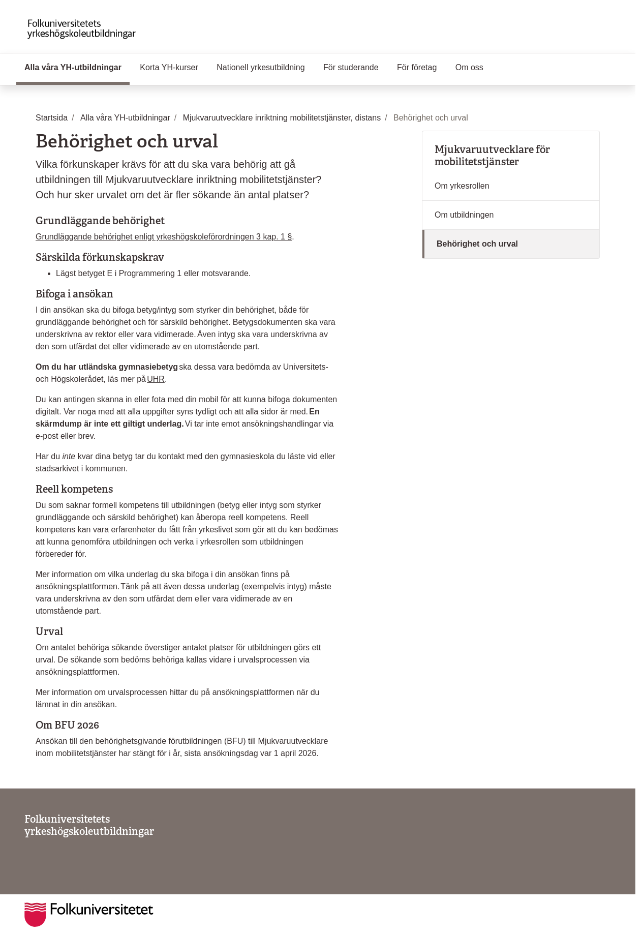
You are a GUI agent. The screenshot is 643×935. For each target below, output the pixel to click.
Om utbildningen (464, 214)
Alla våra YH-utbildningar (77, 67)
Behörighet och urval (477, 243)
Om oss (469, 67)
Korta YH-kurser (169, 67)
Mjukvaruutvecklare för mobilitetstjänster (492, 155)
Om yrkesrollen (462, 186)
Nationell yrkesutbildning (260, 67)
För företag (417, 67)
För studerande (351, 67)
